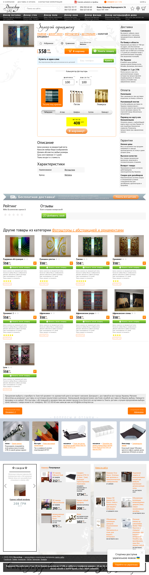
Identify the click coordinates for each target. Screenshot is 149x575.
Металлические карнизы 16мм (82, 517)
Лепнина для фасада (92, 17)
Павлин (79, 259)
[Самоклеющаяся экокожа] (133, 431)
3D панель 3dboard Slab (57, 474)
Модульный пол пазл (51, 19)
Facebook (7, 559)
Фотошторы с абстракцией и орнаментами (88, 229)
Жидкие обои (27, 19)
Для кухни (129, 17)
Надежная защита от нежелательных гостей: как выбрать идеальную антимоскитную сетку (139, 480)
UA (141, 2)
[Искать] (58, 8)
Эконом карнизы (17, 443)
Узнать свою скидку (21, 267)
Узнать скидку (103, 51)
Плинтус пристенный (55, 17)
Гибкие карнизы (83, 505)
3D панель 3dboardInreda (58, 501)
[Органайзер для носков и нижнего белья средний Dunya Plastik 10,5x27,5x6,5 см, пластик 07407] (104, 431)
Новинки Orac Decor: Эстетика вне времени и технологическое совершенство (113, 477)
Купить (108, 60)
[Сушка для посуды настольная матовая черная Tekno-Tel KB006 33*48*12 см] (74, 431)
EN (143, 2)
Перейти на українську (126, 564)
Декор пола (50, 14)
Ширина (68, 77)
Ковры (46, 17)
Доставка (127, 27)
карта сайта (59, 557)
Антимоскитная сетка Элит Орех (58, 516)
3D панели (34, 17)
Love (5, 367)
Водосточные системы (92, 19)
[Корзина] (144, 8)
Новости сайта (101, 467)
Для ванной (137, 17)
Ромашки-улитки (47, 259)
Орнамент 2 (8, 313)
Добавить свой (54, 215)
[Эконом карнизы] (16, 431)
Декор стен (30, 14)
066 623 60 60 (86, 10)
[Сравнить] (138, 8)
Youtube (44, 559)
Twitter (14, 559)
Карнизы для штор (70, 17)
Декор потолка (12, 14)
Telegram (36, 559)
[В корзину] (35, 263)
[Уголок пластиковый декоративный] (45, 431)
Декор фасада (93, 14)
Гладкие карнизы (8, 17)
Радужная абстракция (13, 259)
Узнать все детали (126, 197)
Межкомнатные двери (112, 17)
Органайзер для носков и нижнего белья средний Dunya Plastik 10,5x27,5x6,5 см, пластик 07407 (102, 446)
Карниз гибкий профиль (20, 491)
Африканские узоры (85, 313)
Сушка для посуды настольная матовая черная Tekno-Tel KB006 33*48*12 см (74, 445)
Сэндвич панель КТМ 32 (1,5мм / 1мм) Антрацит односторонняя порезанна (83, 478)
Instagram (22, 559)
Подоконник (68, 19)
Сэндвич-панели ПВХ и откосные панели (82, 488)
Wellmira (83, 44)
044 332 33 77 (70, 7)
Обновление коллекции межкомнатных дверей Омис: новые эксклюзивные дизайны (138, 504)
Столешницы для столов (112, 19)
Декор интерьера (115, 14)
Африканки (45, 313)
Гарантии (127, 140)
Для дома (131, 14)
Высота (85, 77)
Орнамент (117, 259)
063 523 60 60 (70, 10)
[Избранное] (132, 8)
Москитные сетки (56, 521)
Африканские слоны (122, 313)
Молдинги (26, 17)
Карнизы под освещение (12, 18)
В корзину (77, 51)
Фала (79, 514)
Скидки (113, 2)
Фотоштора (70, 170)
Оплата (125, 90)
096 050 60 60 (86, 7)
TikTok (29, 559)
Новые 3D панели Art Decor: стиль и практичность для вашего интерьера (111, 503)
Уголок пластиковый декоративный (44, 444)
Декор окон (71, 14)
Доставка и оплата (26, 2)
